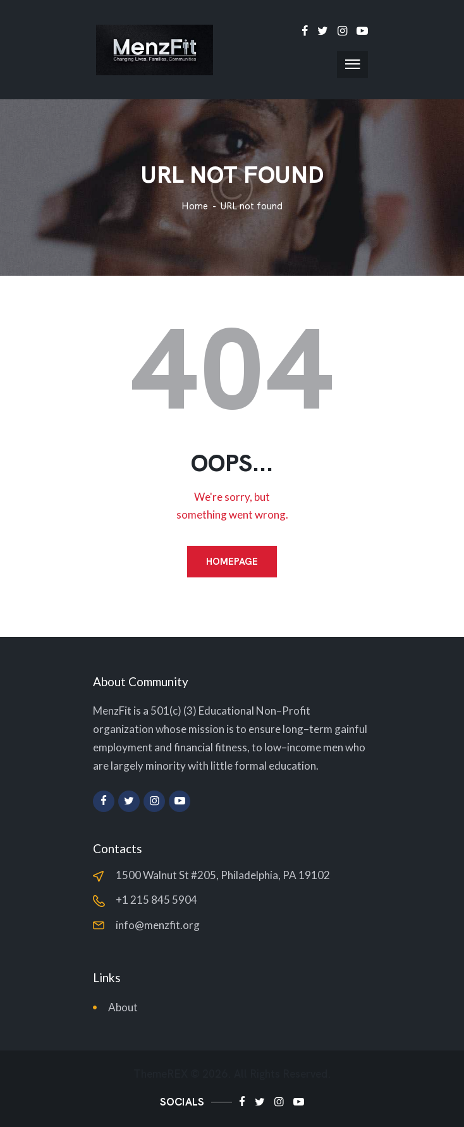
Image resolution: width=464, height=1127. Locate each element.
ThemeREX (160, 1074)
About (123, 1007)
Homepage (232, 561)
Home (194, 206)
